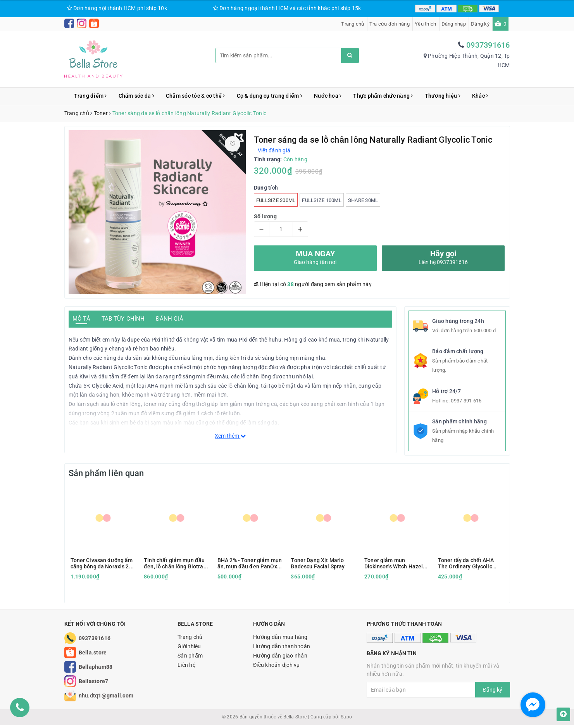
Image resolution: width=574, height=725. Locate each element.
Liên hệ (186, 665)
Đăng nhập (453, 24)
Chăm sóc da (136, 96)
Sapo (346, 717)
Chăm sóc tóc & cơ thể (195, 96)
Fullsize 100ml (321, 200)
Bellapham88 (96, 667)
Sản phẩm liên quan (106, 473)
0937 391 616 (466, 401)
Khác (480, 96)
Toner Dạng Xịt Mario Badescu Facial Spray (318, 563)
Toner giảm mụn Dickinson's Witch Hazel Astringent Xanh (393, 563)
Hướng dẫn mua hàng (280, 637)
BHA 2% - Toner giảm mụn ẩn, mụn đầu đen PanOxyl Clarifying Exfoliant (249, 563)
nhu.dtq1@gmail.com (106, 695)
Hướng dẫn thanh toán (281, 646)
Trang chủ (352, 24)
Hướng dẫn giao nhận (280, 655)
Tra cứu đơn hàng (389, 24)
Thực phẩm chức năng (383, 96)
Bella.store (93, 652)
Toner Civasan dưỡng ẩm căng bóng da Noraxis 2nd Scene (103, 563)
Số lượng (265, 216)
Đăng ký (480, 24)
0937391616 (488, 45)
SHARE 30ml (363, 200)
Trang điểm (90, 96)
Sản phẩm (190, 655)
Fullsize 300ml (276, 200)
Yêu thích (425, 24)
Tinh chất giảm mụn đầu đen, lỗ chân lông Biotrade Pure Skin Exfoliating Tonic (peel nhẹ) (177, 563)
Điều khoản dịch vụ (276, 665)
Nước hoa (328, 96)
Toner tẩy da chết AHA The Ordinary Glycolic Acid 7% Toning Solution (468, 563)
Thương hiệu (442, 96)
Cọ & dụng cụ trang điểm (269, 96)
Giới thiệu (189, 646)
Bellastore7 (94, 681)
